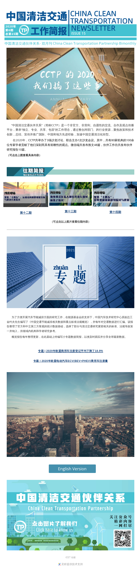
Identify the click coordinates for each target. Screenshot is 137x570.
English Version (72, 468)
